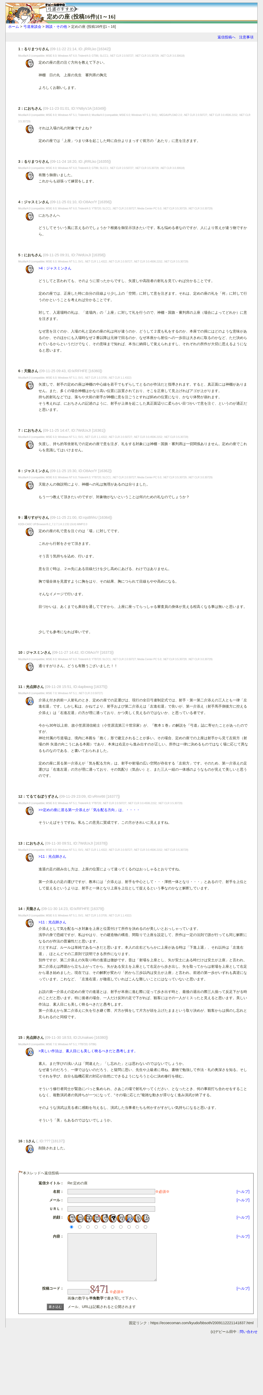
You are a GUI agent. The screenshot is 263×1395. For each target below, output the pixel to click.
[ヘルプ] (243, 1191)
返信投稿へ (227, 37)
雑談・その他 (56, 26)
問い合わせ (249, 1341)
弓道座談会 (32, 26)
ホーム (13, 26)
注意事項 (246, 37)
